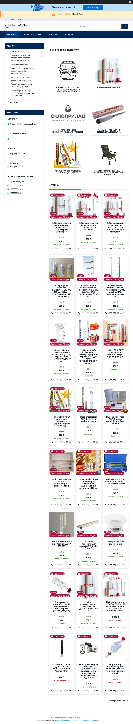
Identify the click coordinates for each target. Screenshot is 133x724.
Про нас (53, 35)
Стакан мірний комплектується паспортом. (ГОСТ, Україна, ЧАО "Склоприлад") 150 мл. (88, 290)
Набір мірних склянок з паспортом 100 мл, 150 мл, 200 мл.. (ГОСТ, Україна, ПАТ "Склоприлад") (61, 290)
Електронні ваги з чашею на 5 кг (115, 543)
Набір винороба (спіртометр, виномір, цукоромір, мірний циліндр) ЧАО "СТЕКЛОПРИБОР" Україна (88, 356)
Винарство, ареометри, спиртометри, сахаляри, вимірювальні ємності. (68, 89)
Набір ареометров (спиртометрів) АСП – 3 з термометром (115, 481)
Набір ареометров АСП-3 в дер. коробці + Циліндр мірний (115, 420)
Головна (11, 35)
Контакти (68, 35)
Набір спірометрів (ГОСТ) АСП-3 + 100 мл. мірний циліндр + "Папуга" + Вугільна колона (115, 606)
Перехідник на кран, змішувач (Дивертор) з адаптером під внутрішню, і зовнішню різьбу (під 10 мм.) (88, 671)
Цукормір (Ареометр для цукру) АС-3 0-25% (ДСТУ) (88, 545)
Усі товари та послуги (116, 701)
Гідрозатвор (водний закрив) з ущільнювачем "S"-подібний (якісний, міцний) (115, 668)
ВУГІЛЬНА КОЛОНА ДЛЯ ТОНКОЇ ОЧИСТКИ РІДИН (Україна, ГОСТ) (61, 667)
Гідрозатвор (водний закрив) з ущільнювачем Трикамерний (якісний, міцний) (61, 606)
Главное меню (14, 51)
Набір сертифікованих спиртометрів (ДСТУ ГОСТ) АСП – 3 (88, 606)
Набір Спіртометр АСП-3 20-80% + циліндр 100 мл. (88, 419)
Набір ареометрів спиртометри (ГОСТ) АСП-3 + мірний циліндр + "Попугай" (115, 227)
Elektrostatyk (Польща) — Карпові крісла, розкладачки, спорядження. (108, 173)
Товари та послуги (31, 35)
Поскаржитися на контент (68, 720)
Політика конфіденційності (89, 720)
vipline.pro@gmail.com (19, 181)
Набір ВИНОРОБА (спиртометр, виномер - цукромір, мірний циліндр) (61, 421)
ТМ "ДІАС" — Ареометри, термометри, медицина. (109, 131)
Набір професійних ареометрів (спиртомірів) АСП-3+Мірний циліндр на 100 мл (88, 483)
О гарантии (13, 102)
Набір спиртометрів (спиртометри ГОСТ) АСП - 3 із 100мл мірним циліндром (61, 227)
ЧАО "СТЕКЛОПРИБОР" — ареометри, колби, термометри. (68, 131)
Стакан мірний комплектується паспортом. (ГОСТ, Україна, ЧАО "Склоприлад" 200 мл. (61, 355)
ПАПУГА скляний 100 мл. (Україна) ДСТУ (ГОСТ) (61, 544)
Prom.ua (79, 718)
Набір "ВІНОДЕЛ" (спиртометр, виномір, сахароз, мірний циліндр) (115, 353)
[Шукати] (124, 26)
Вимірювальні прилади (108, 87)
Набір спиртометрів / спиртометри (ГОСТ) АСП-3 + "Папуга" (88, 226)
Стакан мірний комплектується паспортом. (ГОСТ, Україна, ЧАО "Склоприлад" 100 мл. (115, 290)
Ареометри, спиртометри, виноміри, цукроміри (68, 172)
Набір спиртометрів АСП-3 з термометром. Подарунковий (61, 482)
